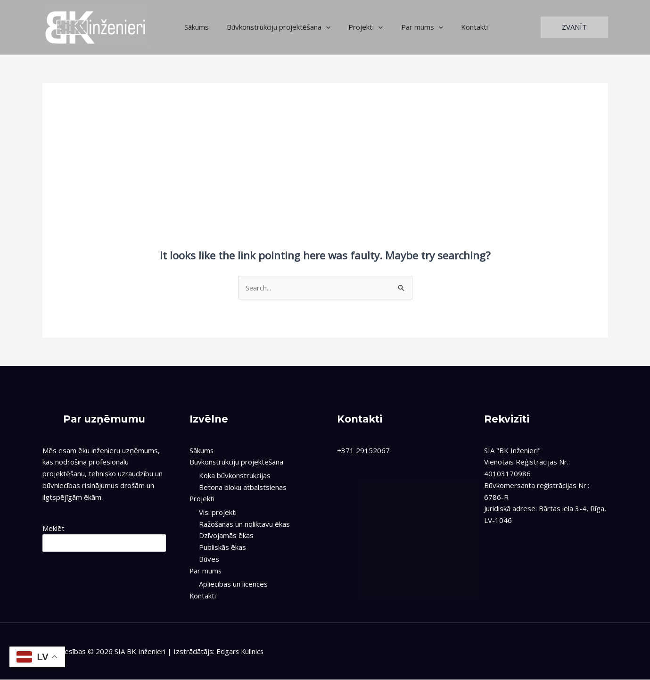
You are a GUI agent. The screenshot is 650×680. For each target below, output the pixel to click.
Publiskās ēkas (222, 547)
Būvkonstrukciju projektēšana (273, 27)
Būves (209, 559)
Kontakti (457, 27)
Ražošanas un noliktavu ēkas (244, 524)
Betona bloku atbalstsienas (243, 487)
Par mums (408, 27)
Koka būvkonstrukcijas (235, 475)
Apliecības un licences (233, 584)
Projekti (356, 27)
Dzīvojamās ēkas (226, 535)
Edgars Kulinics (240, 651)
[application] (320, 27)
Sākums (194, 27)
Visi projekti (218, 512)
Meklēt (53, 528)
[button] (574, 27)
